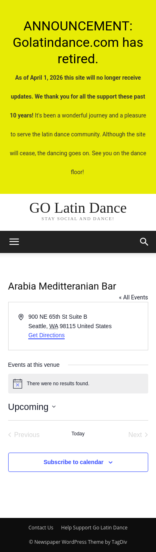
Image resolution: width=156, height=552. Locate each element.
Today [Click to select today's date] (77, 434)
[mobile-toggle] (14, 242)
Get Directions (46, 335)
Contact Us (40, 527)
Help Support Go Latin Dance (94, 527)
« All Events (133, 297)
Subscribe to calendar (73, 462)
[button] (144, 242)
